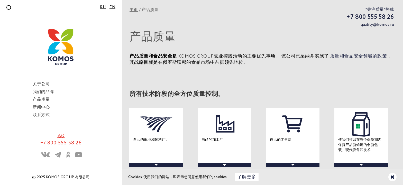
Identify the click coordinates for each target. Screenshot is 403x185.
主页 (134, 10)
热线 (61, 136)
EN (112, 7)
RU (103, 7)
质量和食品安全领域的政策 (358, 56)
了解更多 (246, 177)
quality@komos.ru (377, 25)
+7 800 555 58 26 (370, 17)
